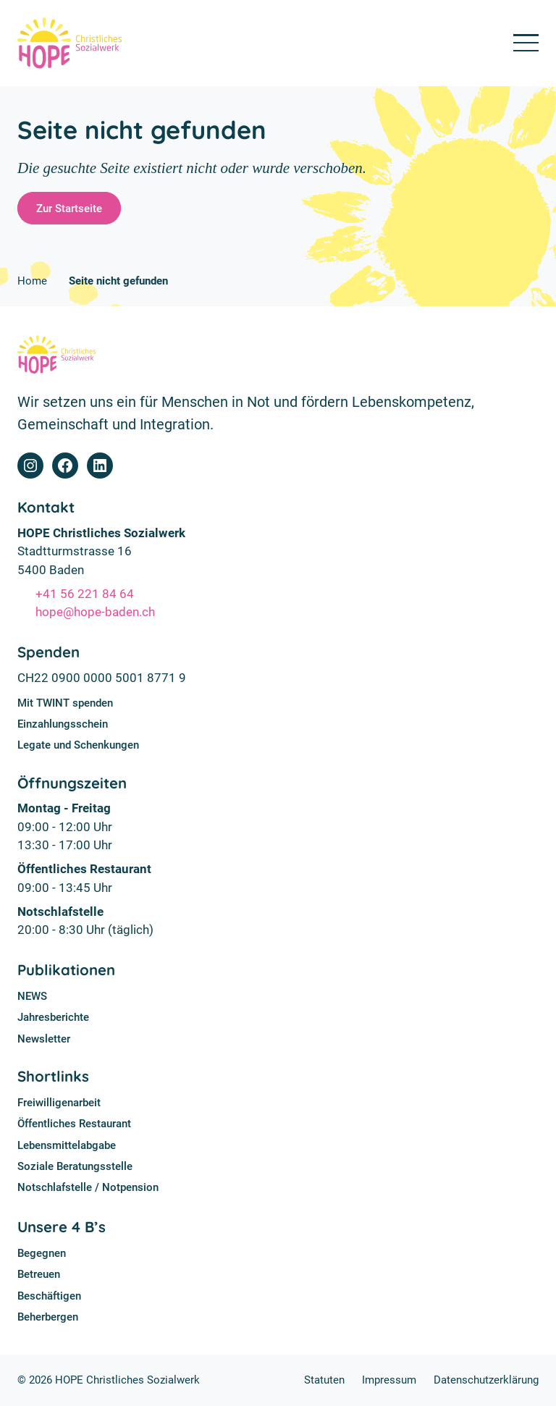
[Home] (69, 43)
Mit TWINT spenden (65, 703)
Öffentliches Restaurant (74, 1123)
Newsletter (43, 1038)
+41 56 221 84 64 (84, 593)
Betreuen (38, 1274)
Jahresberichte (53, 1017)
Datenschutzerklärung (486, 1379)
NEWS (32, 996)
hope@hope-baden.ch (95, 612)
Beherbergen (47, 1316)
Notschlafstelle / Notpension (88, 1187)
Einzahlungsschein (62, 724)
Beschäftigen (49, 1295)
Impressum (389, 1379)
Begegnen (41, 1253)
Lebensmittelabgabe (66, 1145)
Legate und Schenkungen (78, 745)
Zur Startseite (69, 208)
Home (32, 280)
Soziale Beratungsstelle (74, 1166)
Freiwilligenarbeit (59, 1102)
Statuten (324, 1379)
